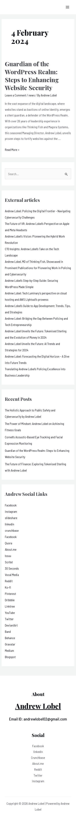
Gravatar (10, 644)
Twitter (9, 619)
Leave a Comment (15, 95)
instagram (11, 511)
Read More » (12, 149)
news (32, 95)
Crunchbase (38, 757)
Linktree (10, 606)
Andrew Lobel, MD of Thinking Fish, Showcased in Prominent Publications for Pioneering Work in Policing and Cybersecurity (38, 268)
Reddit (9, 581)
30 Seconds (12, 568)
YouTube (10, 612)
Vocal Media (12, 575)
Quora (8, 543)
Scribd (9, 562)
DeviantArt (11, 625)
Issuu (8, 556)
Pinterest (10, 594)
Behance (10, 638)
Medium (9, 650)
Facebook (11, 505)
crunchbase (12, 530)
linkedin (9, 524)
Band (8, 631)
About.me (10, 549)
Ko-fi (8, 587)
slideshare (11, 518)
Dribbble (10, 600)
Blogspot (10, 657)
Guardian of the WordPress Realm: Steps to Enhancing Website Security (32, 76)
